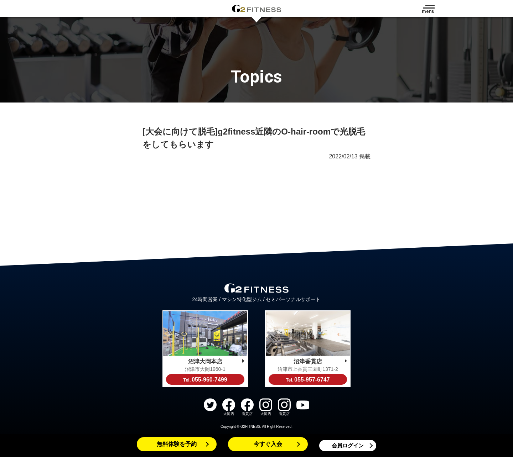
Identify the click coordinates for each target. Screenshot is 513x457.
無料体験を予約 (177, 444)
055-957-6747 (308, 380)
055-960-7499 (205, 380)
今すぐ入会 (268, 444)
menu (428, 11)
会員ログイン (348, 445)
